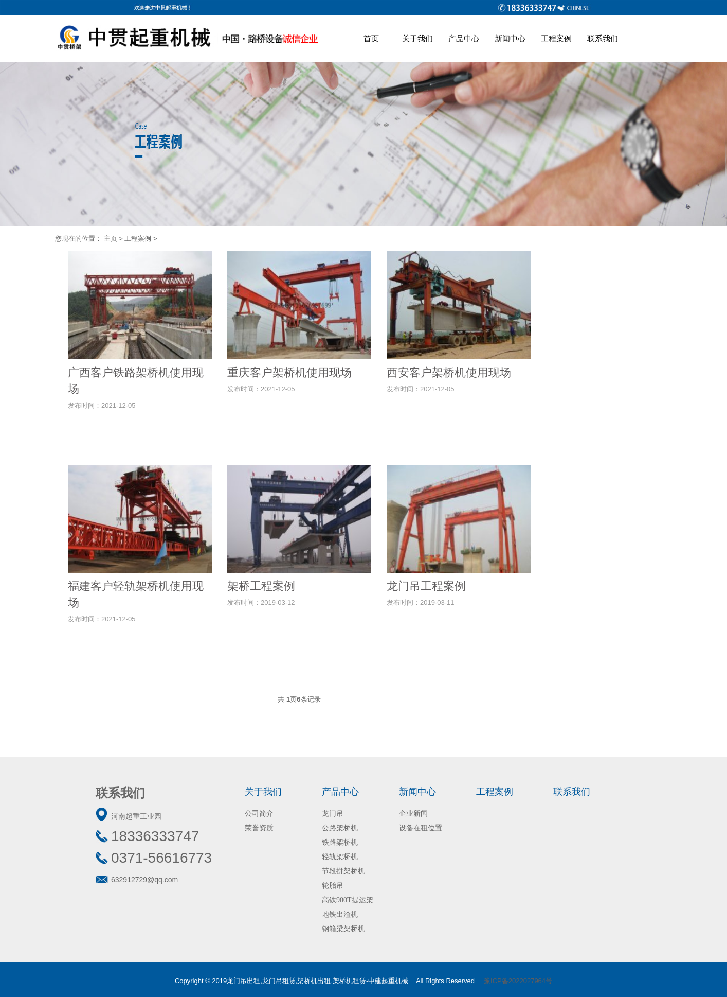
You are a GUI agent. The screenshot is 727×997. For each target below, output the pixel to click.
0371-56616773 (161, 858)
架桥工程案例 (261, 586)
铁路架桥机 (340, 842)
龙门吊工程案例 (426, 586)
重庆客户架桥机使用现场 (289, 372)
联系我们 (602, 38)
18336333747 (155, 836)
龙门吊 (332, 813)
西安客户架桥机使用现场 (449, 372)
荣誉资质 (259, 828)
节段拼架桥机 (343, 871)
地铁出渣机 (340, 914)
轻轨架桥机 (340, 857)
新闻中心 (510, 38)
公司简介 (259, 813)
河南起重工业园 (136, 816)
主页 (110, 238)
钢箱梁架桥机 (343, 929)
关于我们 (417, 38)
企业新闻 (413, 813)
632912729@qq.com (144, 880)
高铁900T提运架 (347, 900)
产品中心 (463, 38)
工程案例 (556, 38)
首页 (371, 38)
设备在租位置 (420, 828)
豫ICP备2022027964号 (518, 981)
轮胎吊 (332, 885)
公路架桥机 (340, 828)
